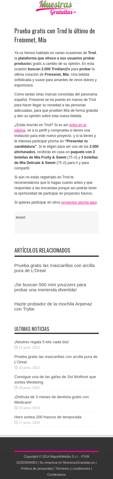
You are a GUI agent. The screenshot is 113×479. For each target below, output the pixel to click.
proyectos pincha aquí (79, 202)
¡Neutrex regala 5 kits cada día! (41, 342)
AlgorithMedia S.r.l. (65, 456)
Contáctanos (56, 474)
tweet (20, 217)
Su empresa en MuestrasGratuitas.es (67, 462)
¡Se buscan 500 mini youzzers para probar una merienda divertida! (50, 287)
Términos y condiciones (72, 468)
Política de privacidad (37, 468)
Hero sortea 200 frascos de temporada (48, 417)
